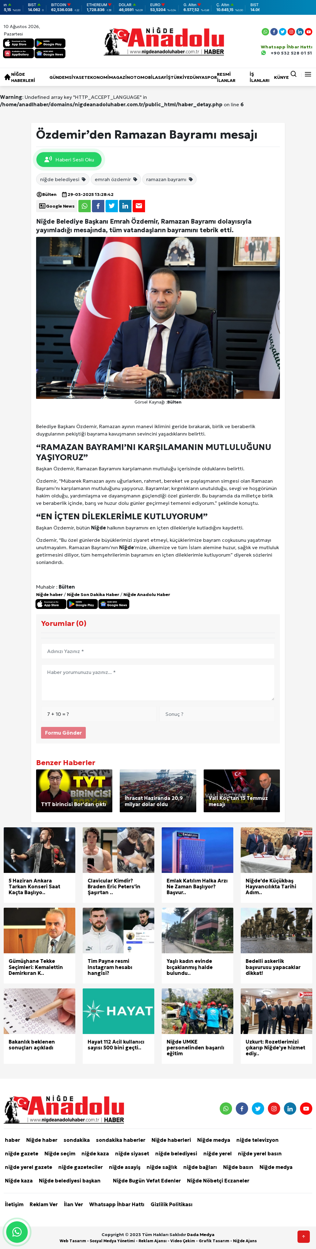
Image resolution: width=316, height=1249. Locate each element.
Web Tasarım (73, 1241)
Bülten (46, 194)
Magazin (119, 77)
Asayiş (163, 77)
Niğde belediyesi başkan (70, 1181)
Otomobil (142, 77)
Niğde (98, 528)
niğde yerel (217, 1153)
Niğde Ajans (245, 1241)
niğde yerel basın (260, 1153)
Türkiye (180, 77)
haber (12, 1140)
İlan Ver (73, 1204)
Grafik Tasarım (214, 1241)
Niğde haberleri (23, 77)
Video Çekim (182, 1241)
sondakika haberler (120, 1140)
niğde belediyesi (63, 179)
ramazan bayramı (169, 179)
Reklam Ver (44, 1204)
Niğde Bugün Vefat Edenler (147, 1181)
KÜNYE (281, 77)
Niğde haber (49, 594)
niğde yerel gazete (28, 1167)
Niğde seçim (59, 1153)
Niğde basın (238, 1167)
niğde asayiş (124, 1167)
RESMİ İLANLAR (226, 77)
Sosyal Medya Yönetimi (112, 1241)
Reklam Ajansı (153, 1241)
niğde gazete (21, 1153)
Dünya (197, 77)
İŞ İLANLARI (259, 77)
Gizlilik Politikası (172, 1204)
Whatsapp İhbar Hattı (116, 1204)
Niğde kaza (19, 1181)
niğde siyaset (132, 1153)
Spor (211, 77)
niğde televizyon (257, 1140)
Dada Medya (200, 1234)
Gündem (59, 77)
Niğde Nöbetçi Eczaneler (218, 1181)
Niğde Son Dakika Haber (93, 594)
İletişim (14, 1204)
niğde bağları (200, 1167)
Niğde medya (213, 1140)
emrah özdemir (116, 179)
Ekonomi (98, 77)
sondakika (77, 1140)
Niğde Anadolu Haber (146, 594)
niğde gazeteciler (80, 1167)
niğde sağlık (162, 1167)
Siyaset (78, 77)
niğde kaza (95, 1153)
